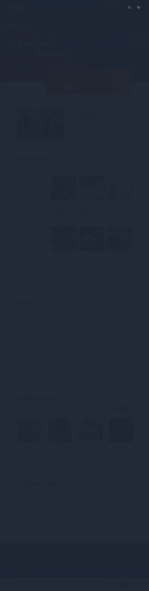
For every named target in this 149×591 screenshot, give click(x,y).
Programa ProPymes (68, 557)
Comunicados (23, 201)
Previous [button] (135, 374)
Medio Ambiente (24, 196)
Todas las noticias (25, 169)
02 (91, 281)
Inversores (64, 560)
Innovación (22, 228)
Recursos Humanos (25, 205)
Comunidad (22, 223)
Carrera (63, 563)
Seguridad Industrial (26, 192)
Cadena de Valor (24, 210)
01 (87, 281)
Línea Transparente (68, 553)
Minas (20, 237)
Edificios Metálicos (25, 187)
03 (95, 281)
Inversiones (22, 219)
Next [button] (141, 374)
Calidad (21, 214)
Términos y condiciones (40, 587)
